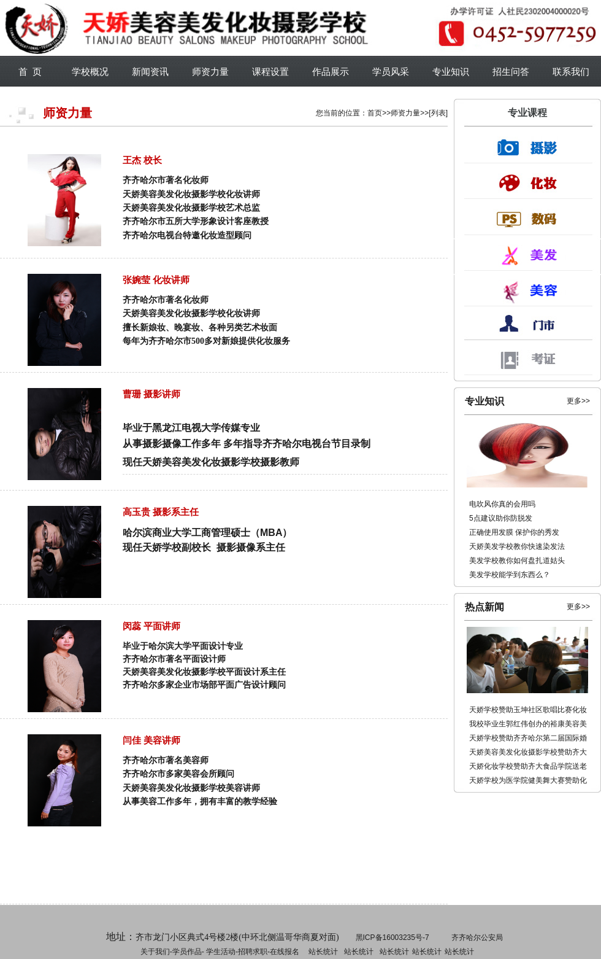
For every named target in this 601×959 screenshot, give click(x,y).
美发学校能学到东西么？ (509, 574)
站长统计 (323, 951)
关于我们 (155, 951)
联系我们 (571, 71)
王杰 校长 (142, 160)
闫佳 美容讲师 (151, 740)
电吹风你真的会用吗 (502, 504)
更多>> (578, 401)
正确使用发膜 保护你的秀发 (514, 532)
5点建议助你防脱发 (500, 518)
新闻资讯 (150, 71)
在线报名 (284, 951)
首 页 (30, 71)
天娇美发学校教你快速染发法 (517, 546)
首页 (374, 113)
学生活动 (220, 951)
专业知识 (450, 71)
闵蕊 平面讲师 (151, 626)
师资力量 (210, 71)
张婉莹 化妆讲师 (156, 279)
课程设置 (270, 71)
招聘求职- (357, 951)
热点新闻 (484, 607)
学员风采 (390, 71)
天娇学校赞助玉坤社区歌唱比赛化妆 (528, 709)
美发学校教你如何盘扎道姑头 (517, 560)
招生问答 (510, 71)
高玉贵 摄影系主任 (161, 512)
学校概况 (90, 71)
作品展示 (330, 71)
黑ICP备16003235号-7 (392, 937)
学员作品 (187, 951)
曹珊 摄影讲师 (151, 394)
